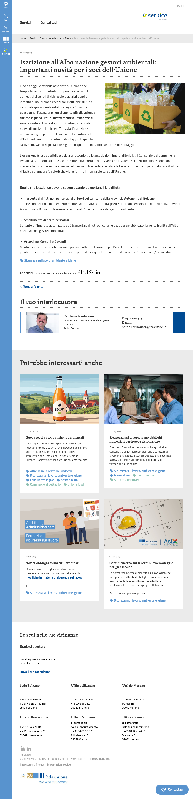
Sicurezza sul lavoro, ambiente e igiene (48, 260)
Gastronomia (143, 475)
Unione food (74, 484)
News (68, 38)
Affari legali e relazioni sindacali (49, 471)
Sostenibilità (67, 480)
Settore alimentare (124, 480)
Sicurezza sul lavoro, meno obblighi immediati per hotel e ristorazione (135, 439)
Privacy (40, 765)
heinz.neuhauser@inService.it (144, 327)
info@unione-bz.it (100, 759)
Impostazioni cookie (59, 765)
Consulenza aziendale (50, 38)
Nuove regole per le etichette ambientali (55, 437)
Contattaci (48, 23)
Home (23, 38)
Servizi (25, 23)
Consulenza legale (40, 480)
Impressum (26, 765)
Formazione (120, 475)
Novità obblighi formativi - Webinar (52, 563)
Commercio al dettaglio (43, 484)
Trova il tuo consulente (35, 672)
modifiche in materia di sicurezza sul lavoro (54, 577)
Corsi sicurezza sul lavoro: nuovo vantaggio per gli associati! (141, 565)
